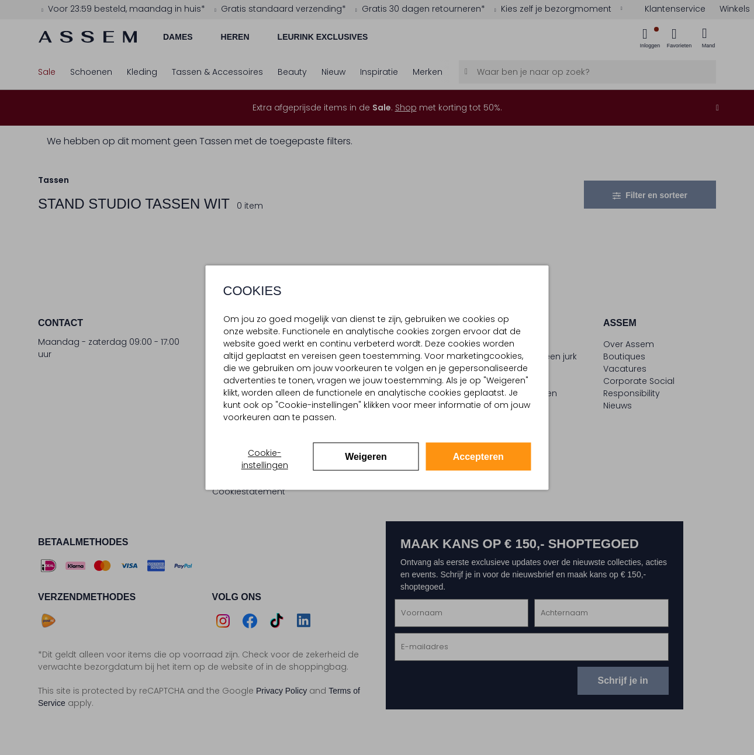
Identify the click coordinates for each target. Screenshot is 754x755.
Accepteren (478, 457)
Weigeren (366, 457)
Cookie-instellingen (264, 459)
